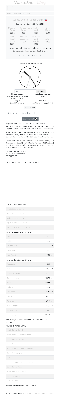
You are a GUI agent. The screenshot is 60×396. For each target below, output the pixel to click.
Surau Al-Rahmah (14, 381)
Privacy (29, 393)
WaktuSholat (26, 2)
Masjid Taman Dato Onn (16, 330)
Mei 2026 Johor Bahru (15, 209)
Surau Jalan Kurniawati (16, 339)
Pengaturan (30, 107)
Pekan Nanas (12, 246)
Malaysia (17, 13)
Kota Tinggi (11, 255)
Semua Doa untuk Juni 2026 (30, 55)
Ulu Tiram (10, 236)
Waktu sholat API (47, 393)
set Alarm (40, 91)
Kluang (10, 269)
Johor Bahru (26, 13)
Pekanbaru (11, 301)
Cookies (36, 393)
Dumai (9, 296)
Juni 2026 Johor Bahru (15, 213)
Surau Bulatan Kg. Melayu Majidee (20, 348)
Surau (9, 358)
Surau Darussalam (14, 376)
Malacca (10, 287)
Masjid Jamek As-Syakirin (16, 371)
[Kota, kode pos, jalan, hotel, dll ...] (30, 113)
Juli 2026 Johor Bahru (15, 218)
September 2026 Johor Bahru (18, 227)
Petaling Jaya (12, 310)
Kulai (9, 241)
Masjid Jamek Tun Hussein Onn (19, 335)
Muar (9, 282)
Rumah (9, 13)
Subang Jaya (12, 315)
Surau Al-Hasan (13, 344)
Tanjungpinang (13, 278)
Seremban (11, 292)
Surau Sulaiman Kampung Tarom (20, 362)
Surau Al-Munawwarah (16, 353)
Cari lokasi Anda (30, 119)
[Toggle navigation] (10, 8)
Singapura (11, 250)
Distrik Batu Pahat (14, 273)
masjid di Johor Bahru (19, 320)
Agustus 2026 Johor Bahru (17, 223)
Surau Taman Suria (14, 367)
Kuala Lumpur (12, 306)
